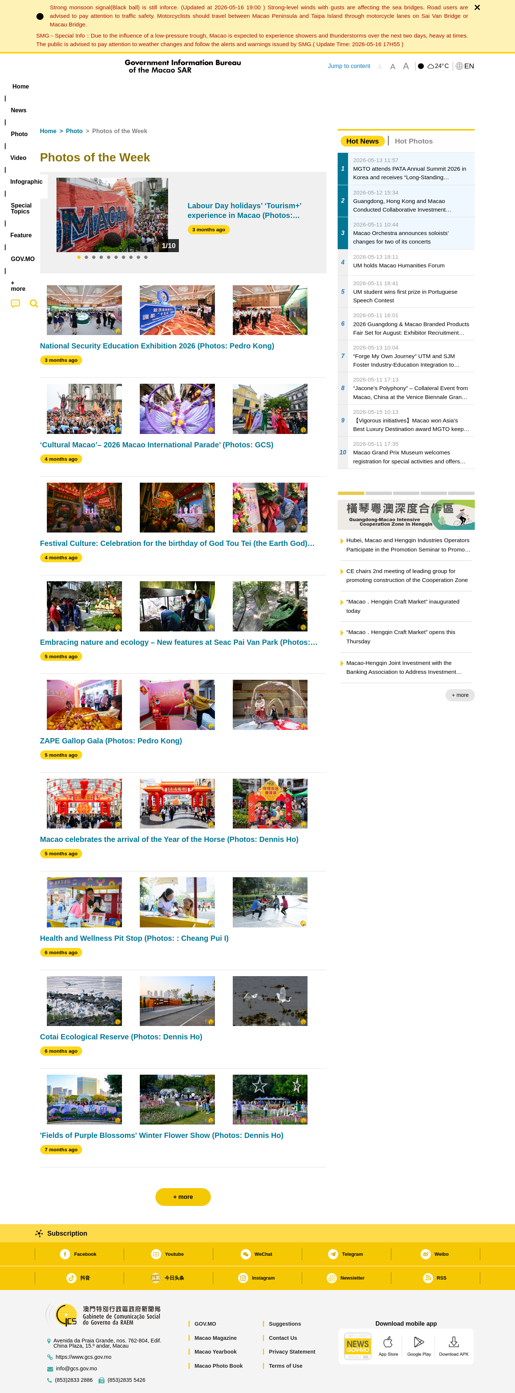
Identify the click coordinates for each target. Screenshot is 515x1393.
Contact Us (283, 1315)
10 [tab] (145, 235)
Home (48, 108)
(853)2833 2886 (74, 1357)
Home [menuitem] (55, 86)
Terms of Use (285, 1343)
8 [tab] (131, 235)
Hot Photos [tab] (414, 118)
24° (442, 66)
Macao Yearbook (215, 1329)
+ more (460, 672)
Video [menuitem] (150, 86)
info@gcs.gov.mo (76, 1346)
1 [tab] (79, 235)
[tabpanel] (112, 192)
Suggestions (285, 1301)
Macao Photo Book (218, 1343)
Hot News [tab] (363, 118)
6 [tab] (116, 235)
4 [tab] (101, 235)
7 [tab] (123, 235)
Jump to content (349, 66)
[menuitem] (87, 87)
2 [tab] (86, 235)
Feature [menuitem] (286, 86)
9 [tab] (138, 235)
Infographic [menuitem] (189, 86)
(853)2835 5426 (126, 1357)
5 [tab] (108, 235)
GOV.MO (205, 1301)
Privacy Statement (292, 1329)
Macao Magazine (215, 1315)
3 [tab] (93, 235)
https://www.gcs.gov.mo (84, 1334)
